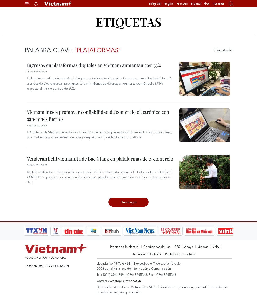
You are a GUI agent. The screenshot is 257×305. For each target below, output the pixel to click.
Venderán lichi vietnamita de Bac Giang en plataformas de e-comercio (100, 158)
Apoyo (188, 246)
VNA (216, 246)
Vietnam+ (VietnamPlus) (58, 3)
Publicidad (172, 254)
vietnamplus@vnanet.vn (124, 281)
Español (196, 4)
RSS (177, 246)
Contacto (190, 254)
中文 (206, 3)
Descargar (129, 202)
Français (182, 4)
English (169, 4)
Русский (218, 3)
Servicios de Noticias (147, 254)
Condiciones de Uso (156, 246)
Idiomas (202, 246)
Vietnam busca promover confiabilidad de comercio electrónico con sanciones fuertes (98, 115)
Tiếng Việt (155, 4)
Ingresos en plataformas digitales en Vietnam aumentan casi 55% (94, 65)
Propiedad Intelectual (124, 246)
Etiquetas (129, 22)
